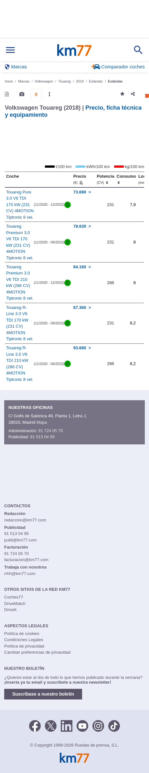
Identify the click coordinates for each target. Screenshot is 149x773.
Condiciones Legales (23, 639)
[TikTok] (114, 725)
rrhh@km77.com (19, 573)
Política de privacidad (24, 646)
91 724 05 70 (50, 430)
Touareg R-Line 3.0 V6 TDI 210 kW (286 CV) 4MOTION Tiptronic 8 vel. (19, 363)
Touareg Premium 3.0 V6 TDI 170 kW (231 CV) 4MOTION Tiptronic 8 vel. (19, 242)
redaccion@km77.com (25, 520)
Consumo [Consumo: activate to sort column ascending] (126, 179)
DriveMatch (15, 603)
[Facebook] (35, 725)
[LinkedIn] (66, 725)
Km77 (74, 50)
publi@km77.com (20, 540)
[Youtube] (82, 725)
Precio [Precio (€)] (79, 179)
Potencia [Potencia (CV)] (105, 179)
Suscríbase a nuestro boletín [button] (43, 694)
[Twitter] (51, 725)
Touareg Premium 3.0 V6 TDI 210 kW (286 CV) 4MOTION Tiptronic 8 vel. (19, 282)
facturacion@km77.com (26, 559)
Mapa (42, 422)
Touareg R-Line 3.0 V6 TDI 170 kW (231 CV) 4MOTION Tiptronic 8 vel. (19, 323)
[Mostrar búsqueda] (138, 50)
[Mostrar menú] (10, 50)
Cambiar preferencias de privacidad (37, 652)
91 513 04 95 (42, 436)
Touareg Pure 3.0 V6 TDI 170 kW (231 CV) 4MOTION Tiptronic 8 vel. (20, 205)
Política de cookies (21, 633)
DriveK (10, 609)
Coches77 (13, 597)
